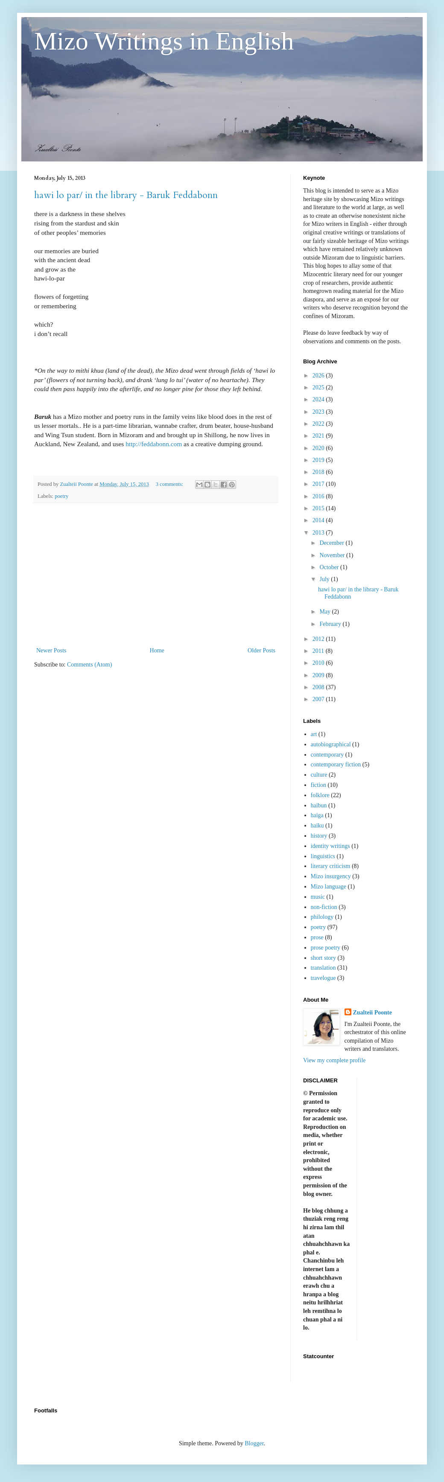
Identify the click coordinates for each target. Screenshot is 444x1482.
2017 (319, 484)
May (325, 611)
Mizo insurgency (331, 876)
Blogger (254, 1443)
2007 (319, 699)
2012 (319, 639)
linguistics (323, 856)
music (318, 897)
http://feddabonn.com (154, 443)
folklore (320, 795)
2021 (319, 436)
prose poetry (326, 947)
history (319, 836)
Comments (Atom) (89, 664)
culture (319, 775)
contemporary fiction (336, 764)
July (325, 579)
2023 (319, 412)
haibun (319, 805)
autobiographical (331, 744)
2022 (319, 424)
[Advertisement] (156, 574)
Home (157, 650)
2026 (319, 375)
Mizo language (329, 886)
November (332, 555)
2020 (319, 448)
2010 (319, 663)
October (329, 567)
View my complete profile (334, 1060)
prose (317, 937)
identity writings (330, 846)
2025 (319, 387)
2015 (319, 508)
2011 (319, 651)
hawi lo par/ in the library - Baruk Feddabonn (126, 195)
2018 (319, 472)
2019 (319, 460)
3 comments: (170, 484)
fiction (319, 785)
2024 (319, 399)
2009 (319, 675)
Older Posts (261, 650)
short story (323, 958)
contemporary (327, 754)
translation (323, 968)
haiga (317, 815)
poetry (61, 496)
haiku (317, 825)
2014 (319, 520)
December (332, 543)
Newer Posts (51, 650)
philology (322, 917)
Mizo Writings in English (164, 41)
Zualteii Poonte (372, 1012)
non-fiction (324, 907)
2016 (319, 496)
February (330, 624)
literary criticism (331, 866)
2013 (319, 532)
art (314, 734)
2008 (319, 687)
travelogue (323, 978)
